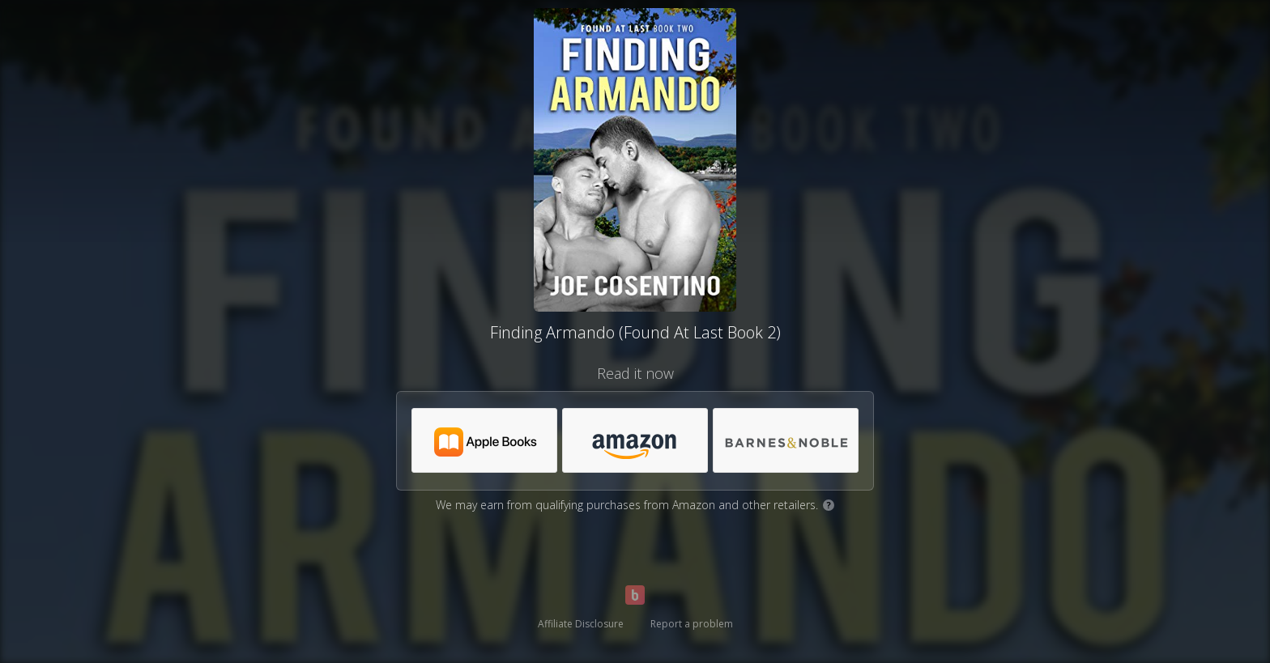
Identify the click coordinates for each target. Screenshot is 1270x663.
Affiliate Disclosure (581, 624)
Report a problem (691, 624)
